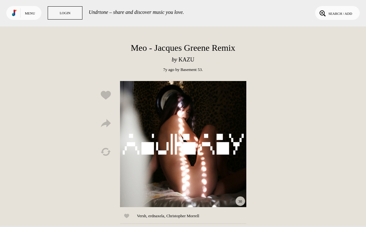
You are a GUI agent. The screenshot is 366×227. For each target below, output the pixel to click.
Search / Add (335, 13)
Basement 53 (191, 69)
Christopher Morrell (182, 215)
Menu (30, 13)
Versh (142, 215)
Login (65, 13)
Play (183, 144)
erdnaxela (156, 215)
